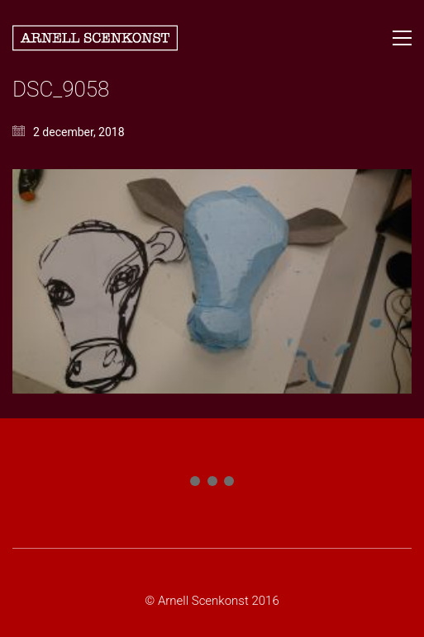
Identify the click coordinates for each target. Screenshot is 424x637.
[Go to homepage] (95, 38)
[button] (402, 38)
